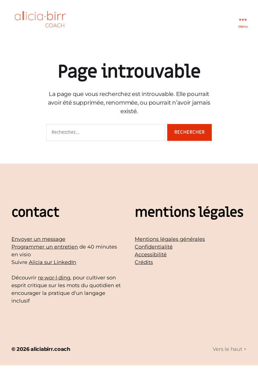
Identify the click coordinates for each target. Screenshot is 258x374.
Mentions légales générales (170, 248)
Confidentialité (154, 255)
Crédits (144, 271)
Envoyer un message (38, 248)
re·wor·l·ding (54, 286)
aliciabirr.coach (50, 358)
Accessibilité (151, 263)
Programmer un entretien (44, 255)
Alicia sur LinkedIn (52, 271)
